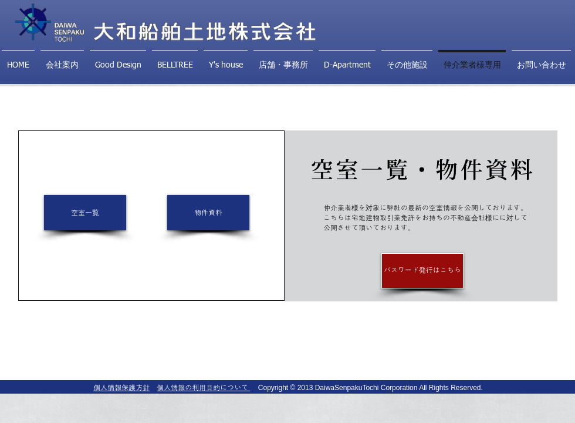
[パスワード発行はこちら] (422, 270)
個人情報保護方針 (121, 388)
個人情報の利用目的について (203, 388)
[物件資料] (208, 212)
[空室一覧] (85, 212)
